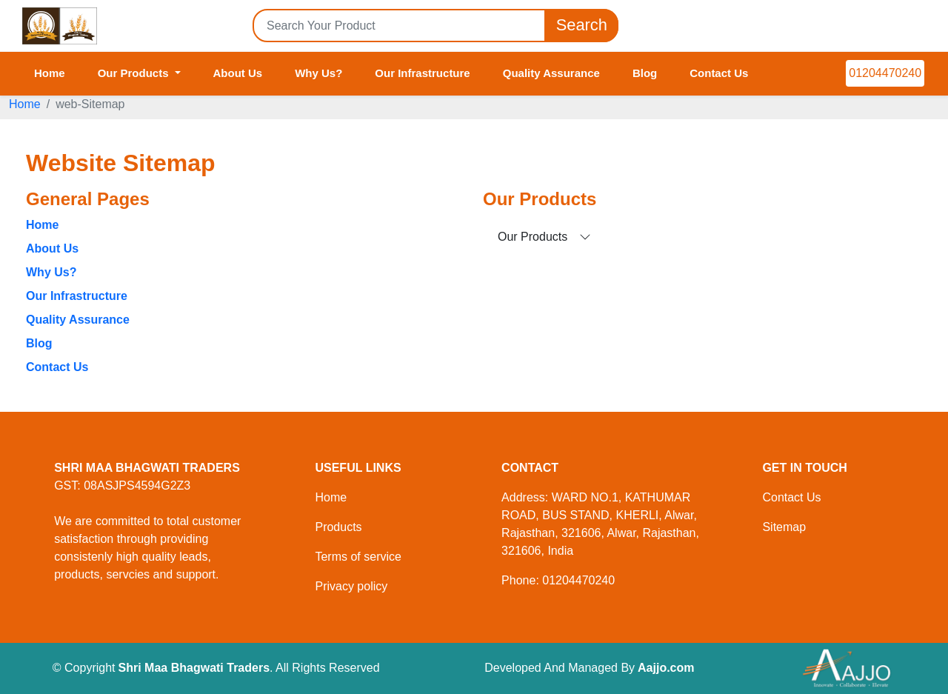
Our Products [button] (135, 73)
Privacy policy (351, 586)
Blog (644, 73)
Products (338, 527)
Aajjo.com (666, 667)
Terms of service (358, 556)
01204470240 (885, 73)
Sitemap (784, 527)
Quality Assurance (551, 73)
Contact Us (719, 73)
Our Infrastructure (422, 73)
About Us (238, 73)
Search (581, 25)
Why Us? (318, 73)
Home (49, 73)
